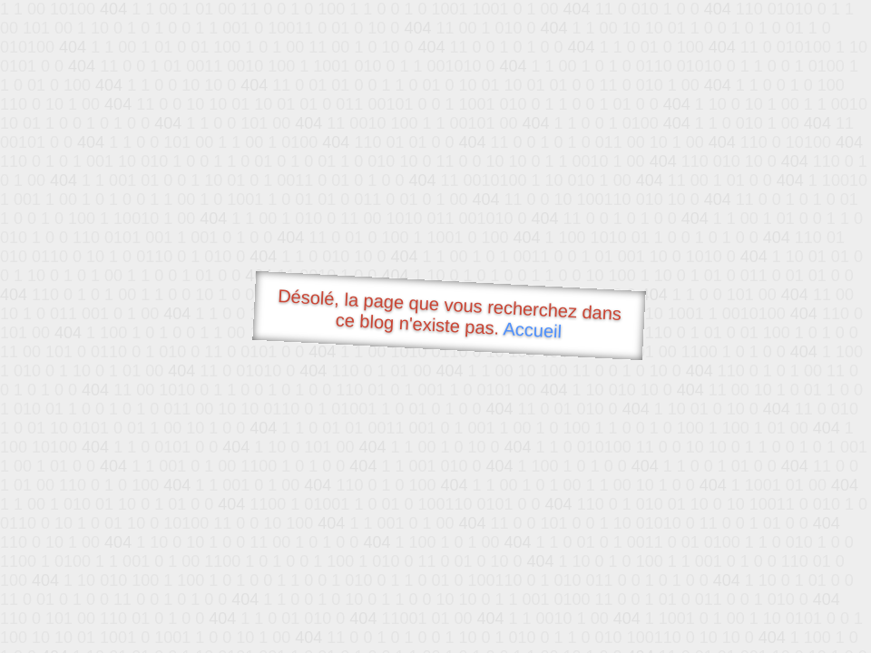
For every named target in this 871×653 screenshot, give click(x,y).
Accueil (533, 329)
